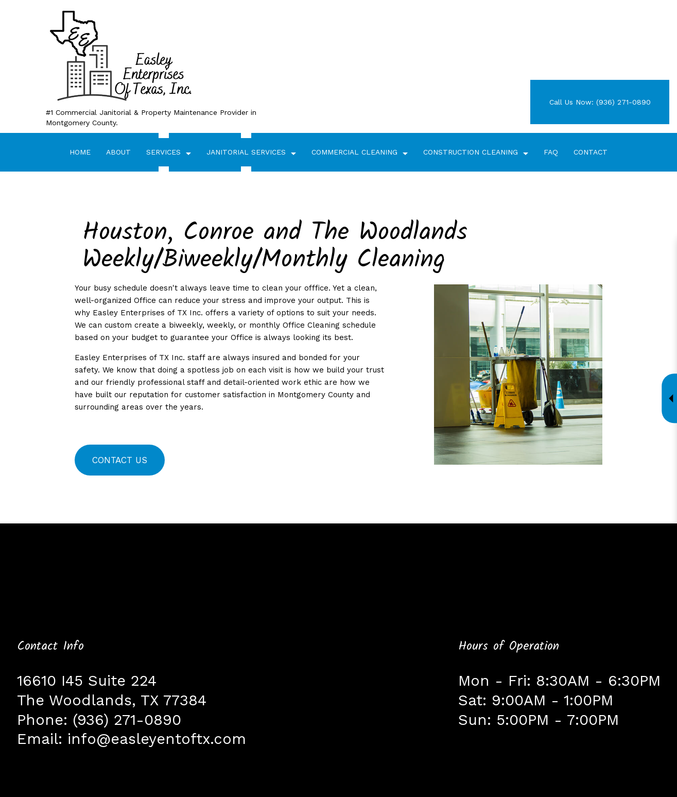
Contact (590, 152)
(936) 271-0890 (127, 719)
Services (163, 152)
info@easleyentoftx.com (156, 739)
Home (80, 152)
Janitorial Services (246, 152)
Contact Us (119, 460)
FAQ (551, 152)
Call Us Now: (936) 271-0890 (600, 102)
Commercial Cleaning (354, 152)
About (118, 152)
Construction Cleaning (470, 152)
